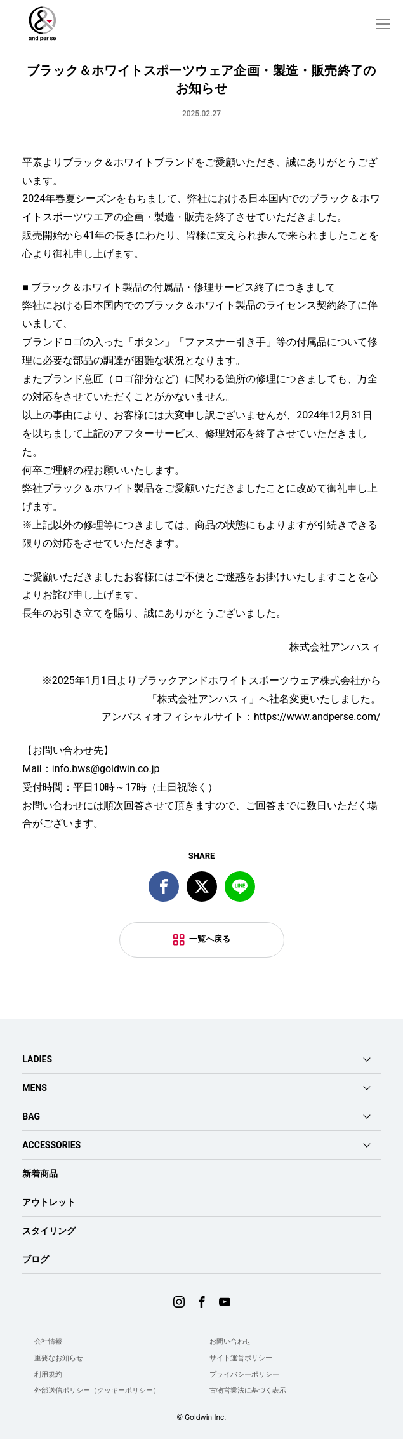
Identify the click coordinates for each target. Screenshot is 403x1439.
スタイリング (49, 1231)
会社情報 (48, 1341)
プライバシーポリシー (244, 1374)
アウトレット (49, 1202)
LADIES (37, 1059)
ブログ (35, 1259)
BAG (31, 1116)
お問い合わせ (230, 1341)
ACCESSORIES (51, 1145)
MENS (34, 1088)
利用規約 (48, 1374)
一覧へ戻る (209, 939)
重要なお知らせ (58, 1358)
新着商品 (40, 1173)
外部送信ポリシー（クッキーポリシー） (97, 1390)
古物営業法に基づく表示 (247, 1390)
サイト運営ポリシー (240, 1358)
